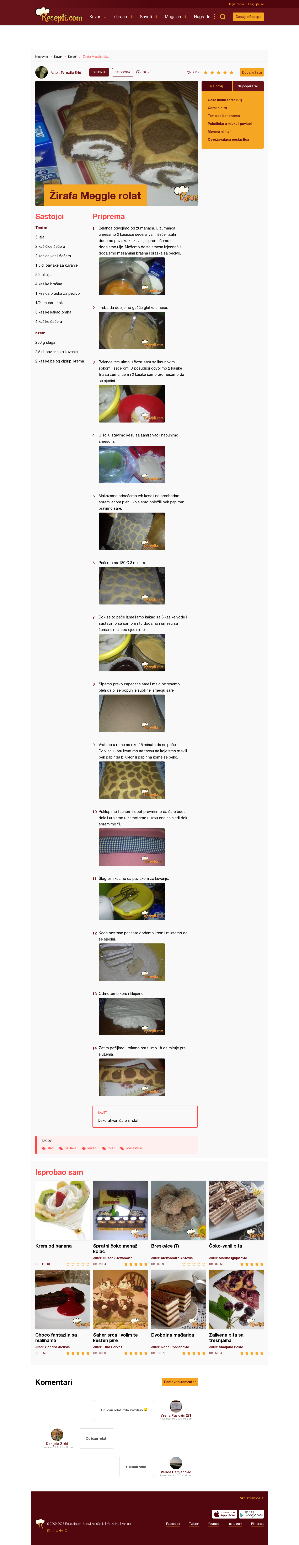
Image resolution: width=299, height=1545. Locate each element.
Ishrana (120, 16)
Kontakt (126, 1523)
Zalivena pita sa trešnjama (236, 1312)
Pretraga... (223, 17)
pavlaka (70, 1148)
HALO (63, 1530)
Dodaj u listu (252, 72)
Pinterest (257, 1523)
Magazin (173, 16)
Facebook (173, 1523)
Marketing (113, 1523)
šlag (50, 1148)
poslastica (134, 1148)
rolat (111, 1148)
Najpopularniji (248, 86)
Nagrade (202, 16)
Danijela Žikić (57, 1444)
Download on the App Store (224, 1514)
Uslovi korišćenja (93, 1523)
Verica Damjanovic (176, 1472)
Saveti (146, 16)
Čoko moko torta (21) (225, 100)
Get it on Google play (251, 1514)
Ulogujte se (256, 4)
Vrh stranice (250, 1498)
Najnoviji (217, 86)
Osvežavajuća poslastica (228, 139)
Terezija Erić (70, 72)
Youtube (213, 1523)
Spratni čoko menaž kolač (120, 1223)
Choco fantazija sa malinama (62, 1312)
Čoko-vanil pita (236, 1223)
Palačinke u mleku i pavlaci (230, 123)
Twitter (194, 1523)
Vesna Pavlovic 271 (176, 1415)
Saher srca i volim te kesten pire (120, 1312)
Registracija (236, 4)
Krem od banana (62, 1223)
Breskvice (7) (178, 1223)
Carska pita (217, 108)
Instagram (235, 1523)
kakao (92, 1148)
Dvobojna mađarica (178, 1312)
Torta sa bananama (224, 116)
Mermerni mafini (221, 131)
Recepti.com (59, 15)
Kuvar (94, 16)
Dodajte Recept (248, 17)
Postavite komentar (180, 1382)
